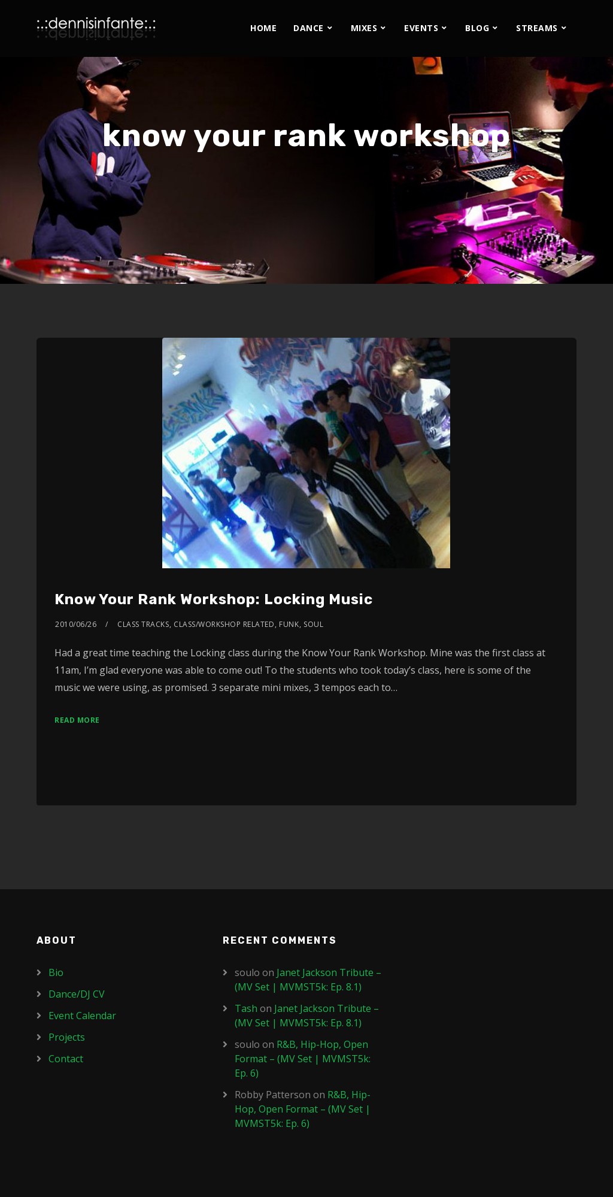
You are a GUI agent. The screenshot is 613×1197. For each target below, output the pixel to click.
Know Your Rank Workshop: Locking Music (213, 599)
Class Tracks (143, 624)
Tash (246, 1008)
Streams (537, 28)
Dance (308, 28)
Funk (289, 624)
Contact (65, 1058)
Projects (66, 1037)
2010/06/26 (75, 624)
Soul (313, 624)
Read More (77, 720)
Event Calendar (82, 1015)
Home (263, 28)
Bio (55, 972)
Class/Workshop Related (224, 624)
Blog (477, 28)
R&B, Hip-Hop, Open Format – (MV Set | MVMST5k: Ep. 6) (303, 1059)
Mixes (364, 28)
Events (421, 28)
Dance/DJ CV (76, 994)
